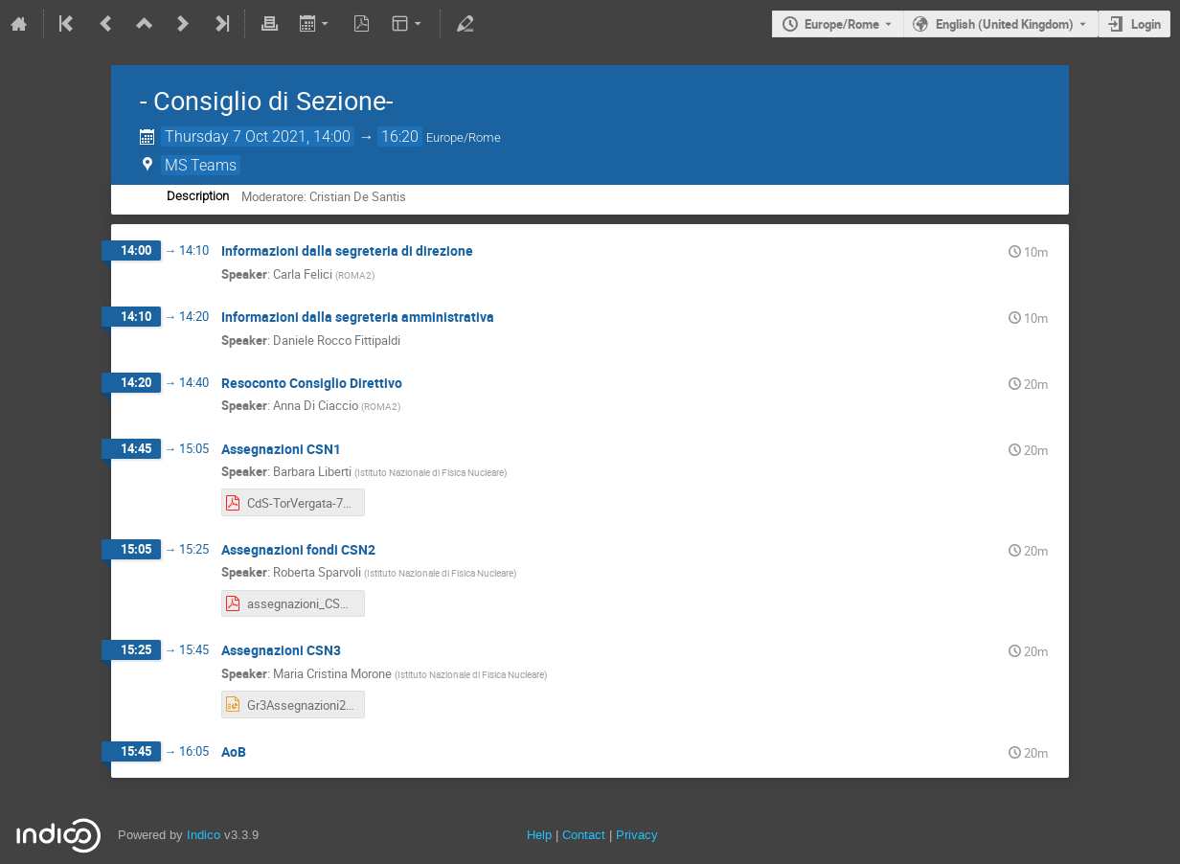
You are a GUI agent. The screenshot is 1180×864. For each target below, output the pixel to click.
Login (1146, 24)
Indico (203, 835)
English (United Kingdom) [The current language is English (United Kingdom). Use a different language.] (1005, 24)
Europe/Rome (842, 24)
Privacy (637, 835)
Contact (583, 835)
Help (539, 835)
